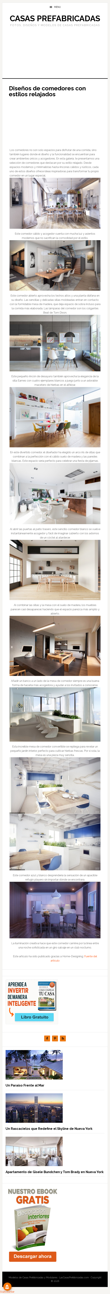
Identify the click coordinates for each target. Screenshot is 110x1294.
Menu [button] (57, 7)
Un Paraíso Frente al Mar (25, 1085)
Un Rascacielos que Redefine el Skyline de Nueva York (49, 1129)
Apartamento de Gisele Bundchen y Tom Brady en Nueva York (55, 1172)
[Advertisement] (55, 52)
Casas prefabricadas (55, 18)
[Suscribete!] (7, 1287)
